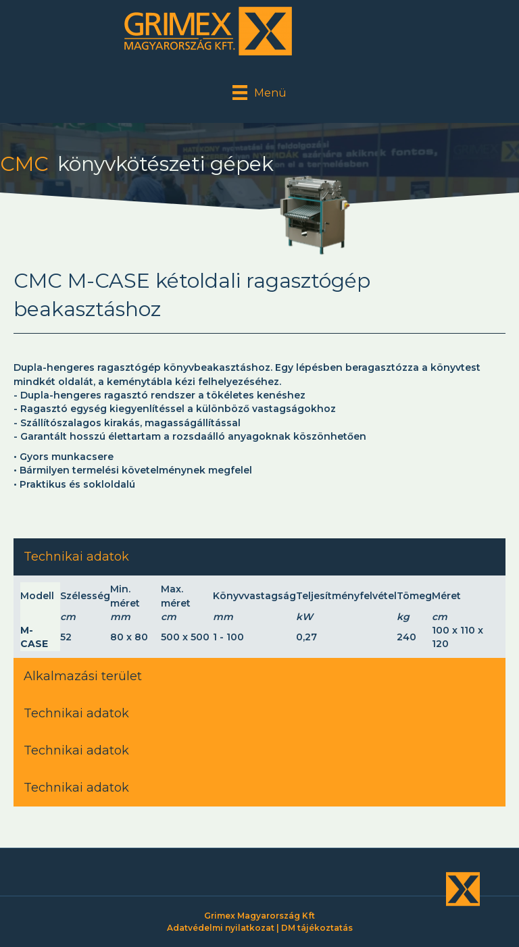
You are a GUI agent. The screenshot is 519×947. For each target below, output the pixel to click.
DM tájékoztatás (317, 928)
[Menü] (259, 92)
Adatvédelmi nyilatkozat (220, 928)
